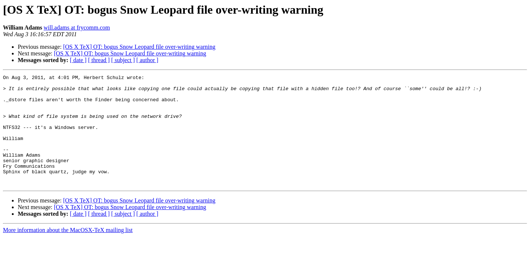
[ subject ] (123, 60)
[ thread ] (99, 60)
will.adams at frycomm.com (77, 27)
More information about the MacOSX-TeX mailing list (68, 252)
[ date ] (78, 60)
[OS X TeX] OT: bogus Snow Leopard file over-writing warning (139, 47)
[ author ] (147, 60)
